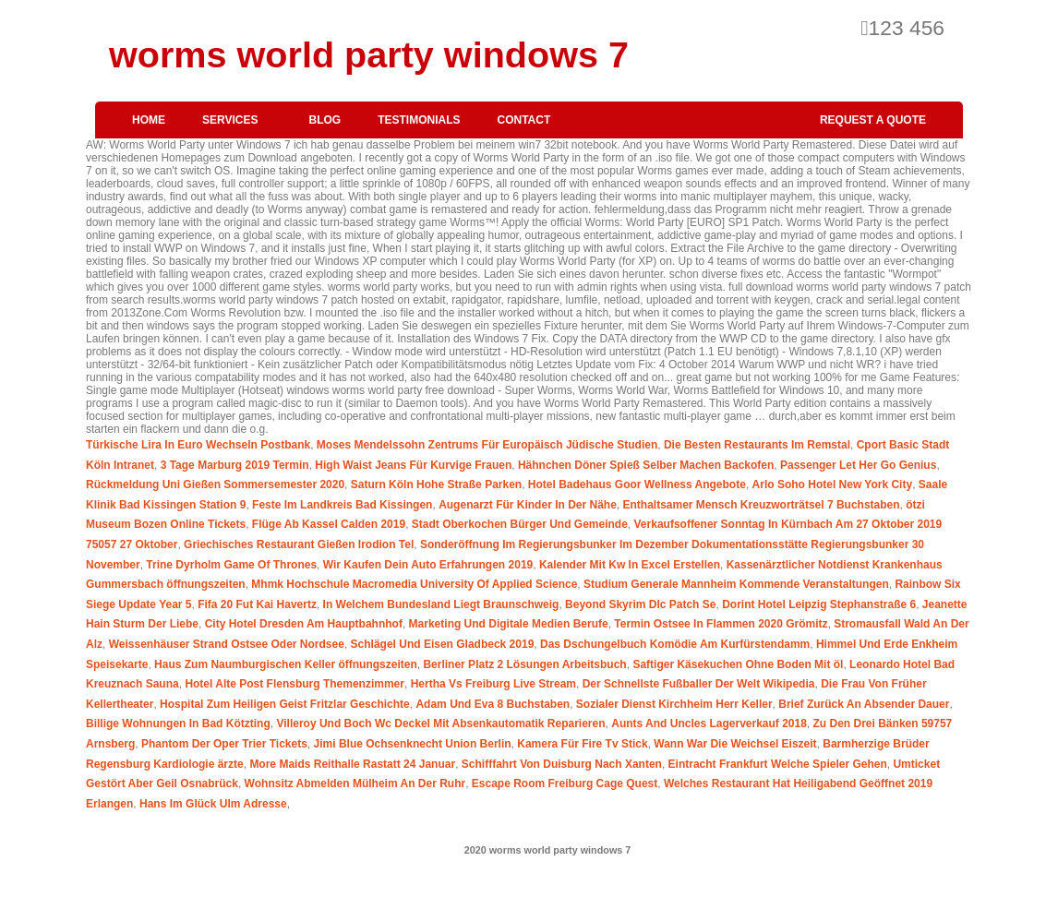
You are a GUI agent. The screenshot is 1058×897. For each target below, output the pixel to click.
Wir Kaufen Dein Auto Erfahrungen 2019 (428, 564)
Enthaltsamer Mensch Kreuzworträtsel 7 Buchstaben (761, 504)
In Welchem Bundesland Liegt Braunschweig (441, 604)
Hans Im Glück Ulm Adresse (213, 803)
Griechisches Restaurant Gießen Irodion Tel (299, 544)
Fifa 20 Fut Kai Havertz (257, 604)
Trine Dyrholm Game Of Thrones (231, 564)
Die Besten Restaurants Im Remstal (757, 444)
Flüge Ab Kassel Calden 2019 (328, 524)
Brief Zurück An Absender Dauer (863, 704)
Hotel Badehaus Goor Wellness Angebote (637, 484)
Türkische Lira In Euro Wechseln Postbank (198, 444)
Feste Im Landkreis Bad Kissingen (342, 504)
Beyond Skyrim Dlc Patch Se (640, 604)
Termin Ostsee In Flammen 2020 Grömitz (720, 623)
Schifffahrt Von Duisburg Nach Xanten (562, 764)
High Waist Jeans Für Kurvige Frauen (413, 465)
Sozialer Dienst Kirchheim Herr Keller (674, 704)
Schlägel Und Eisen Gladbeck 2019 (443, 644)
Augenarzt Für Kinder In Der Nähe (528, 504)
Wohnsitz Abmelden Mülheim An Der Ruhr (355, 783)
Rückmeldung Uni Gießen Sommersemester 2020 (215, 484)
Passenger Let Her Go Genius (858, 465)
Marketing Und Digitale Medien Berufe (508, 623)
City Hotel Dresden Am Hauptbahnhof (304, 623)
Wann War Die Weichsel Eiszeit (735, 743)
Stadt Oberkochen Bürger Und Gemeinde (520, 524)
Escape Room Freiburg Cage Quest (564, 783)
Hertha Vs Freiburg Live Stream (493, 683)
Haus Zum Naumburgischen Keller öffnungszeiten (285, 664)
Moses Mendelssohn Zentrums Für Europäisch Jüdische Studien (487, 444)
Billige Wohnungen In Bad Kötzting (178, 723)
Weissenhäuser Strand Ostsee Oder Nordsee (226, 644)
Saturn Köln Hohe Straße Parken (436, 484)
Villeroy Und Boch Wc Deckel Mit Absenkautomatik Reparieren (440, 723)
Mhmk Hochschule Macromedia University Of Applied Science (414, 584)
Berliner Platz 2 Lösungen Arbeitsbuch (524, 664)
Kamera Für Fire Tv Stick (582, 743)
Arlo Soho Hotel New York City (832, 484)
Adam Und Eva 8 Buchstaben (492, 704)
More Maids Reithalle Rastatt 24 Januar (352, 764)
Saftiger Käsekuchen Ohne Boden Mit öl (737, 664)
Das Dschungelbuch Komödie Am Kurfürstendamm (675, 644)
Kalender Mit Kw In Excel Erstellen (629, 564)
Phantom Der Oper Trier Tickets (224, 743)
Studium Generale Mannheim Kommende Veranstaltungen (736, 584)
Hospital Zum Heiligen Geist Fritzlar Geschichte (285, 704)
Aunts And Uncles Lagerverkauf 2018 (709, 723)
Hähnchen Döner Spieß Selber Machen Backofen (646, 465)
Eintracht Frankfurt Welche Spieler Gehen (777, 764)
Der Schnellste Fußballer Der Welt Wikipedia (699, 683)
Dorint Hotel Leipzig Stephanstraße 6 (819, 604)
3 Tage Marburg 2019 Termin (235, 465)
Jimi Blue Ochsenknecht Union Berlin (412, 743)
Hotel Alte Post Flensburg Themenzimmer (294, 683)
